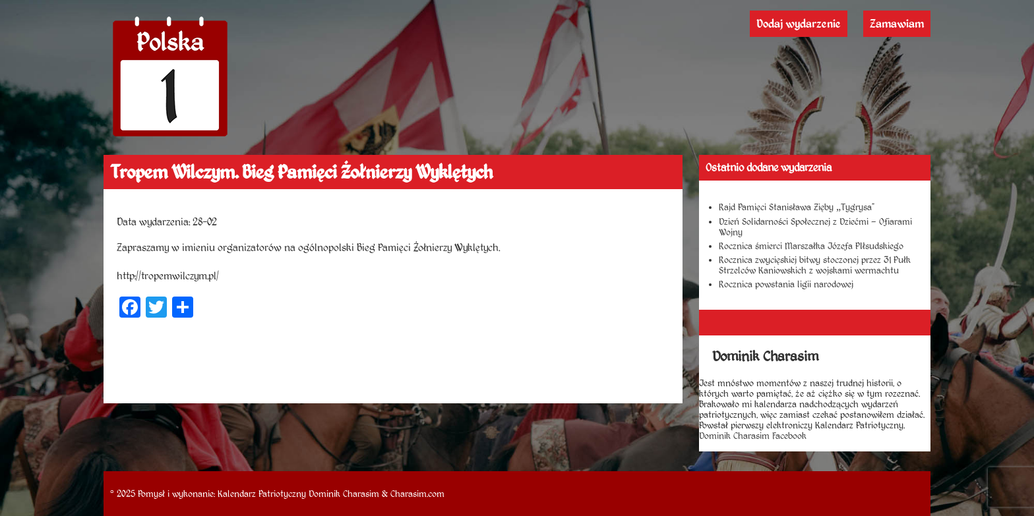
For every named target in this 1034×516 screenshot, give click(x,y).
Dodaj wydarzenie (798, 23)
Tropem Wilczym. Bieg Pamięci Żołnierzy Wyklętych (301, 172)
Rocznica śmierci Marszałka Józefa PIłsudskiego (811, 246)
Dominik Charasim (344, 493)
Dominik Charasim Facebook (752, 435)
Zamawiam (897, 23)
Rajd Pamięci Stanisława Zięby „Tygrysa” (796, 207)
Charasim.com (417, 493)
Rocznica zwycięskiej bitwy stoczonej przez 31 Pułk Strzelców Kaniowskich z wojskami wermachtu (815, 264)
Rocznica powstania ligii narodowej (786, 284)
